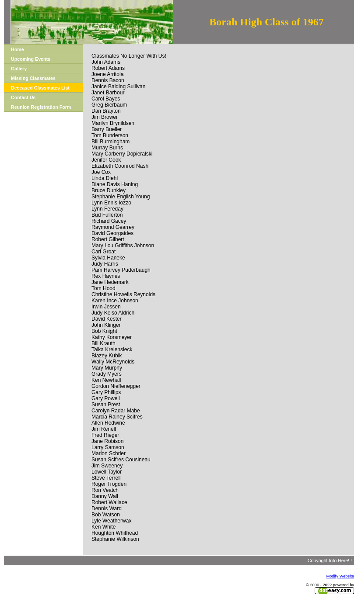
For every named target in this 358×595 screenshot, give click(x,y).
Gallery (19, 68)
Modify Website (340, 576)
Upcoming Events (30, 59)
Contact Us (23, 97)
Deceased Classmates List (40, 87)
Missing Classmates (33, 78)
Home (17, 49)
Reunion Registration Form (41, 107)
